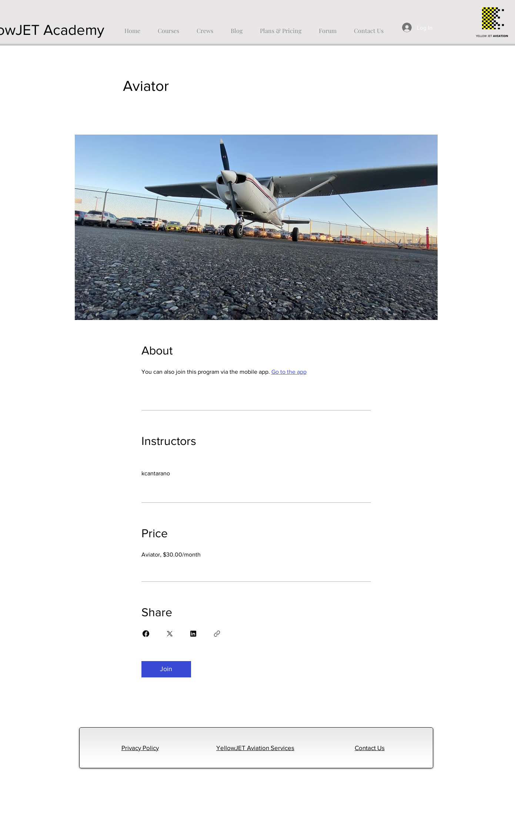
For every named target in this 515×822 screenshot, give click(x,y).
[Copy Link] (217, 633)
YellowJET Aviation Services (255, 747)
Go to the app (289, 372)
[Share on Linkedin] (193, 633)
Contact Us (370, 747)
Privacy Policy (140, 747)
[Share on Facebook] (145, 633)
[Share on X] (169, 633)
